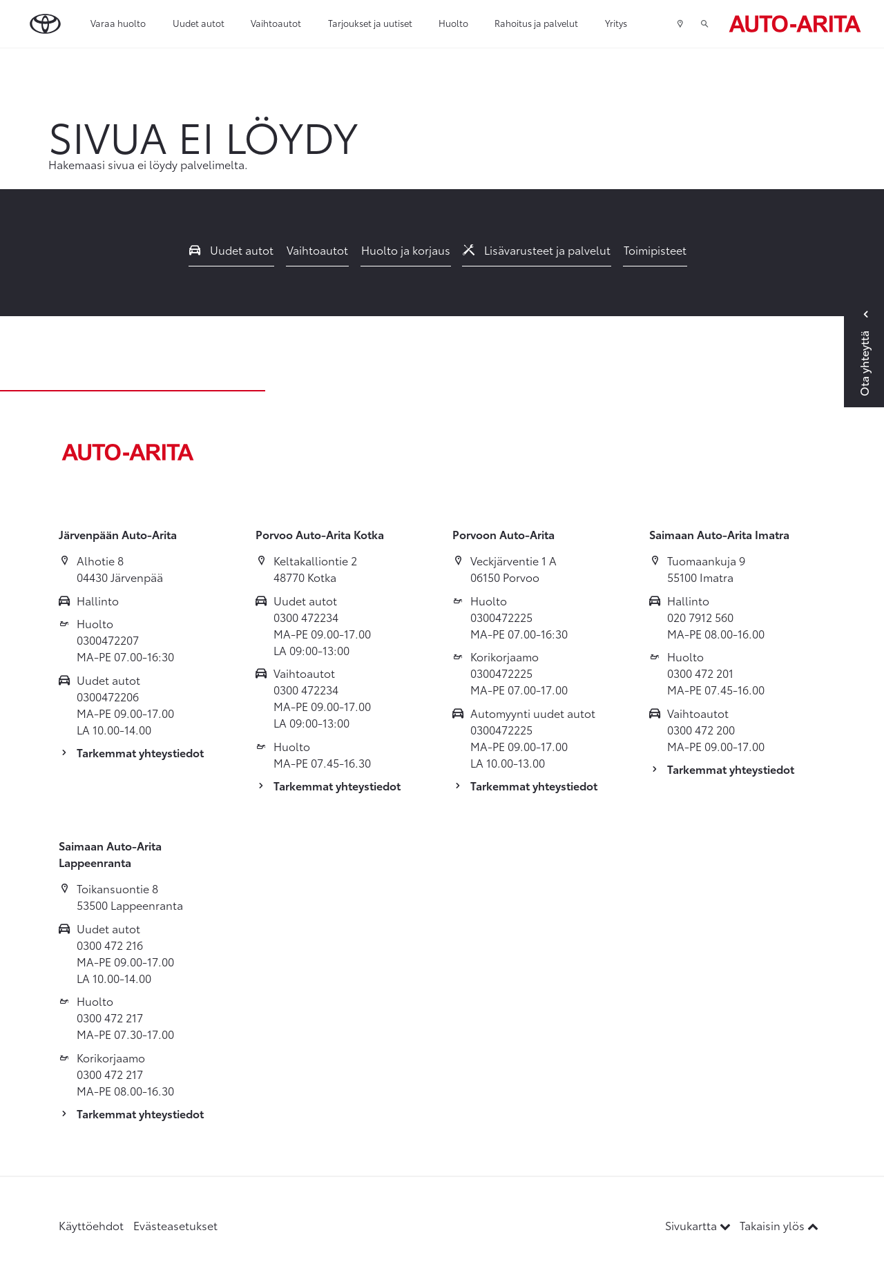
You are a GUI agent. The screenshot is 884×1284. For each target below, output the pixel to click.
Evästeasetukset (175, 1225)
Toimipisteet (655, 249)
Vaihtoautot (276, 23)
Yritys (616, 23)
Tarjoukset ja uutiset (370, 23)
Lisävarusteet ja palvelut (537, 249)
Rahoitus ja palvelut (536, 23)
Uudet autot (198, 23)
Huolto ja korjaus (405, 249)
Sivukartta (699, 1225)
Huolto (453, 23)
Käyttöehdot (91, 1225)
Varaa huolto (118, 23)
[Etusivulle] (795, 23)
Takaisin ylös (779, 1225)
